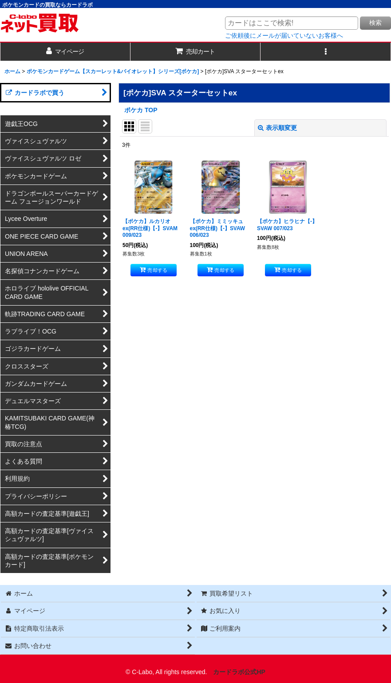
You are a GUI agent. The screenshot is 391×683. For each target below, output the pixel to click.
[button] (326, 52)
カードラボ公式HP (239, 671)
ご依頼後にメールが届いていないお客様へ (284, 35)
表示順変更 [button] (277, 127)
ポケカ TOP (141, 110)
